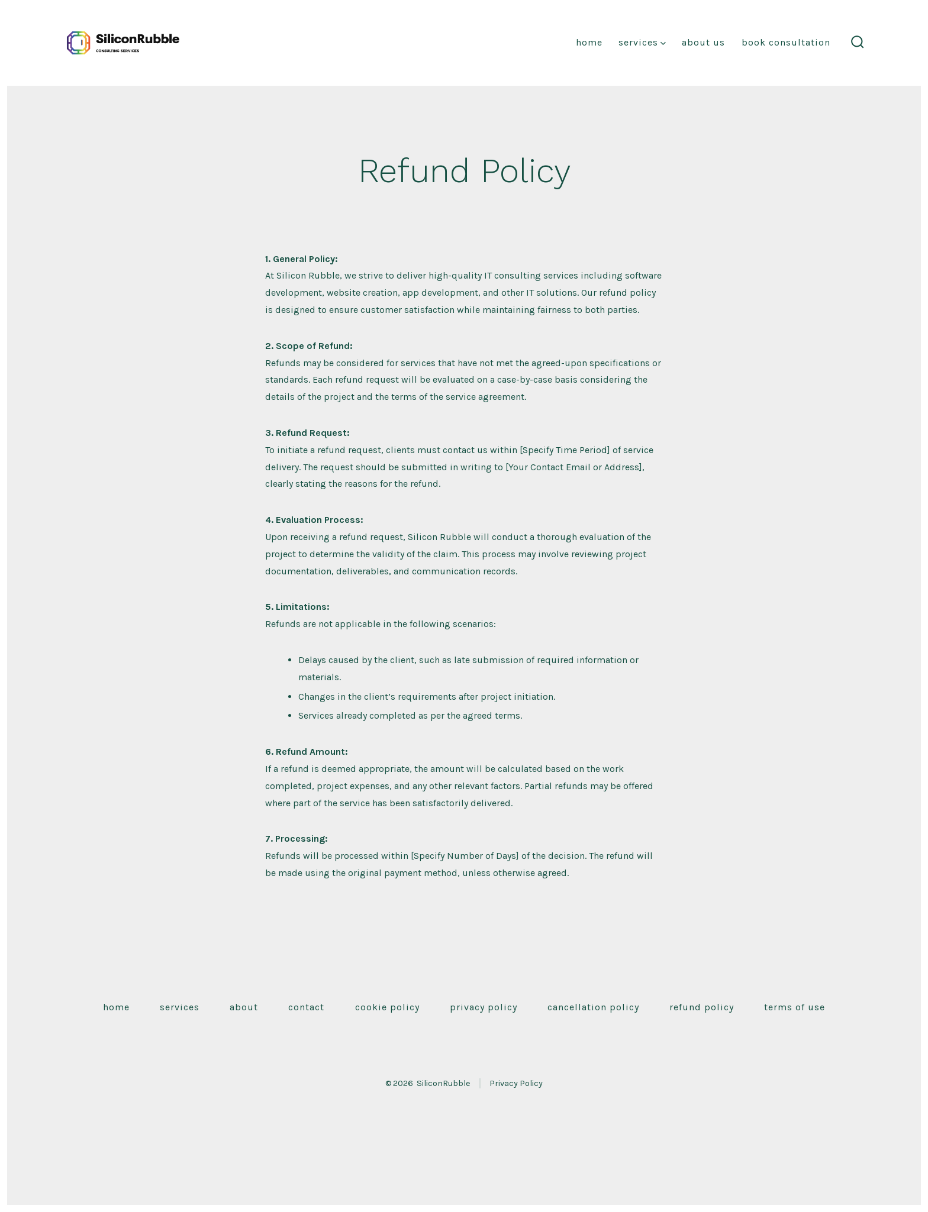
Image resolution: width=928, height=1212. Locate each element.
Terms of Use (794, 1007)
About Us (703, 42)
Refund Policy (701, 1007)
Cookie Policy (387, 1007)
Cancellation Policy (593, 1007)
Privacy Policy (483, 1007)
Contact (306, 1007)
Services (642, 42)
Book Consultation (786, 42)
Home (589, 42)
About (244, 1007)
